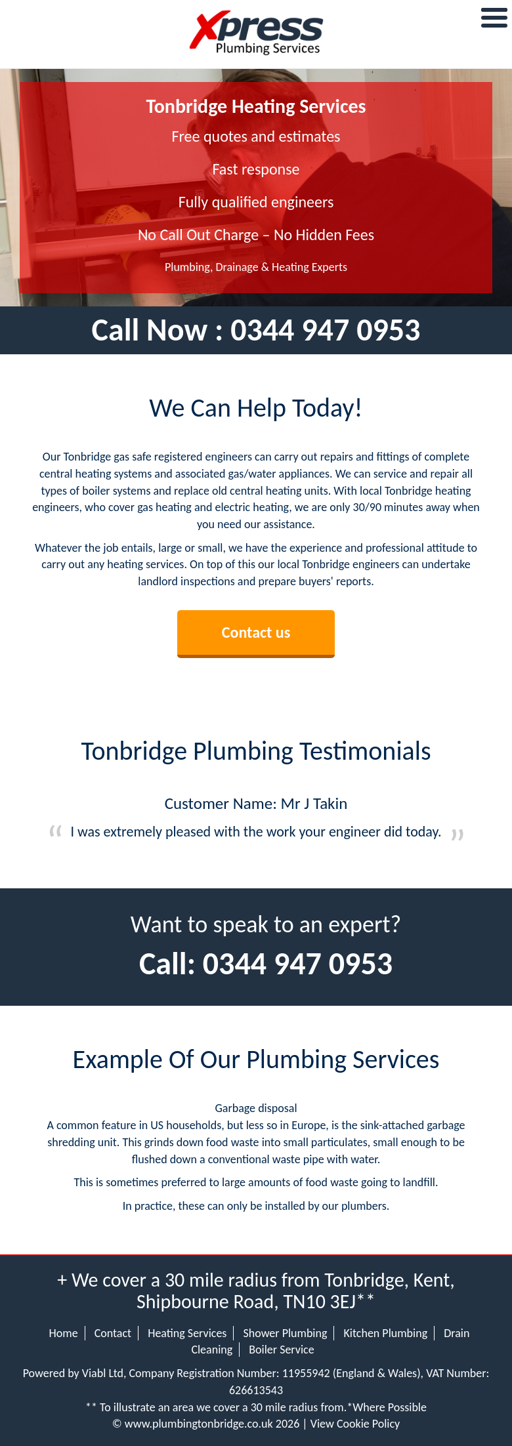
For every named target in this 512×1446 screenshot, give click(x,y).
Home (63, 1333)
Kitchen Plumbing (386, 1333)
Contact (113, 1333)
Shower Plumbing (285, 1333)
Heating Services (187, 1333)
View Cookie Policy (355, 1423)
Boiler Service (281, 1349)
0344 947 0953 (325, 329)
